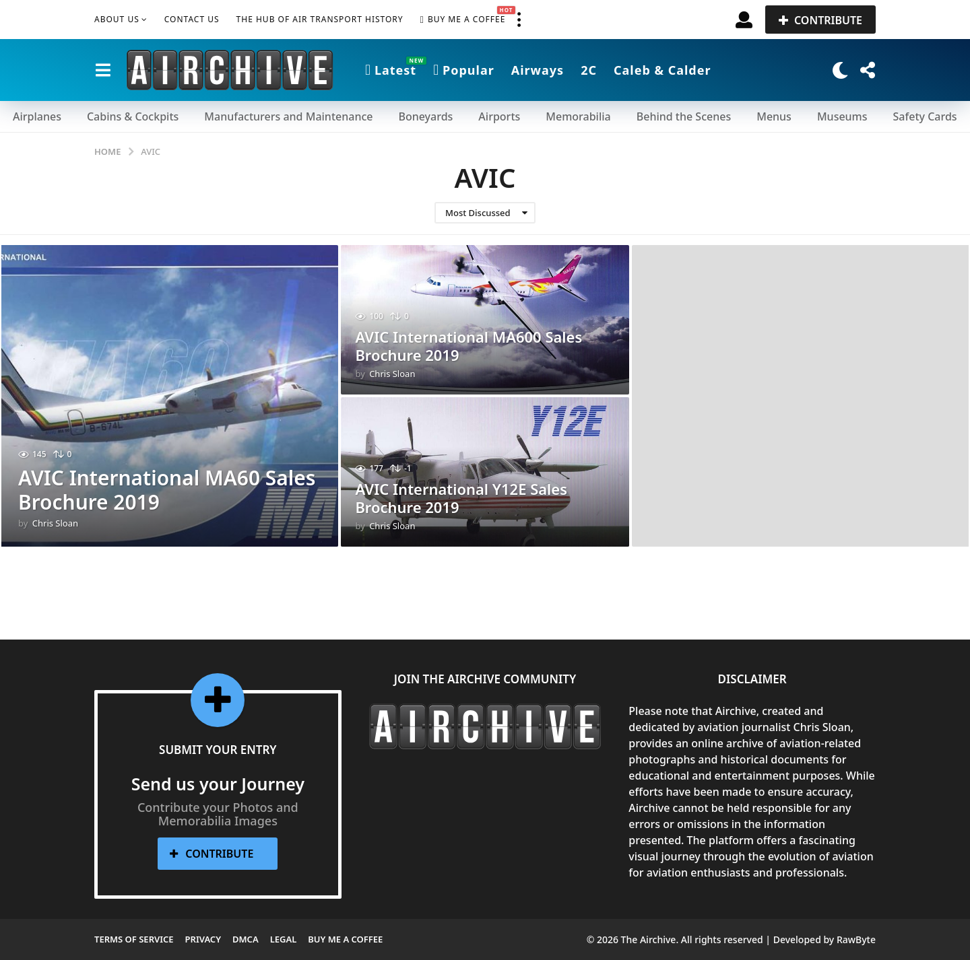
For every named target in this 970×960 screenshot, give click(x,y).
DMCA (245, 939)
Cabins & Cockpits (133, 116)
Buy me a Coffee (463, 19)
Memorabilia (578, 116)
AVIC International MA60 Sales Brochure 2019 (167, 490)
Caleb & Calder (662, 70)
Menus (773, 116)
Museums (842, 116)
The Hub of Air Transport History (319, 19)
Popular (463, 70)
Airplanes (37, 116)
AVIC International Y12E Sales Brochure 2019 (461, 499)
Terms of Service (134, 939)
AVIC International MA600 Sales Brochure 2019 (468, 347)
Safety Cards (925, 116)
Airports (499, 116)
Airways (537, 70)
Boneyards (425, 116)
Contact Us (192, 19)
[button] (518, 19)
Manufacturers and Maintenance (288, 116)
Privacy (203, 939)
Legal (283, 939)
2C (589, 70)
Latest (390, 70)
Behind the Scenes (684, 116)
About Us (116, 19)
